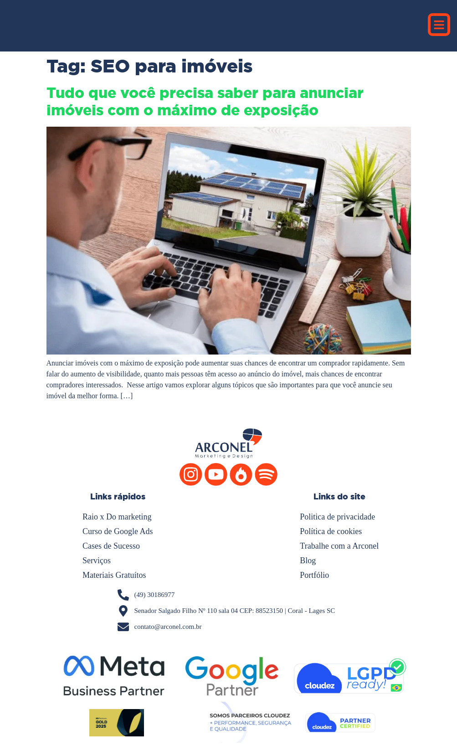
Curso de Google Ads (117, 531)
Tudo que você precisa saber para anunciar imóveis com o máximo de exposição (205, 101)
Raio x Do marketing (116, 516)
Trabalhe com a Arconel (339, 545)
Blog (308, 560)
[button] (439, 24)
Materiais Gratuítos (114, 575)
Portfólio (314, 575)
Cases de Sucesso (111, 545)
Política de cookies (331, 531)
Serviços (96, 560)
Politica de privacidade (337, 516)
